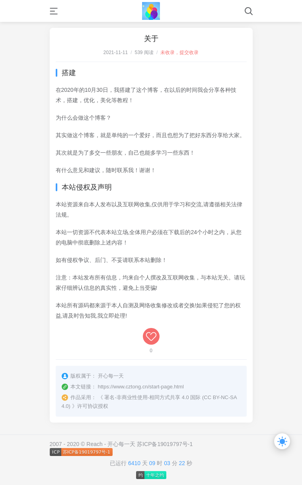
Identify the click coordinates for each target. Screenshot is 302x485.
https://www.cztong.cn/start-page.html (141, 387)
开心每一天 (121, 444)
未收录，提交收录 (179, 52)
